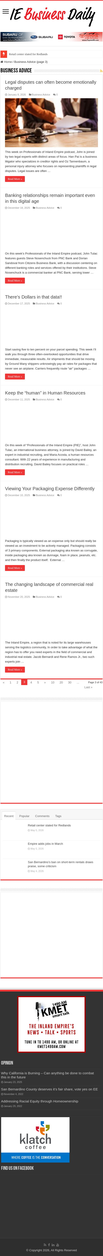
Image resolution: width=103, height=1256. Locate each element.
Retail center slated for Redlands (28, 54)
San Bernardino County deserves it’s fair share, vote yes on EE (49, 1089)
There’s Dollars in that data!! (33, 296)
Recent (8, 816)
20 (61, 682)
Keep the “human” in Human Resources (45, 392)
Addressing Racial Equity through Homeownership (39, 1101)
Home (6, 62)
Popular (24, 816)
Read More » (15, 179)
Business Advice (41, 94)
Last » (88, 687)
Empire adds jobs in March (45, 843)
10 (52, 682)
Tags (58, 816)
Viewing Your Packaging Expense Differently (50, 488)
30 (69, 682)
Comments (42, 816)
